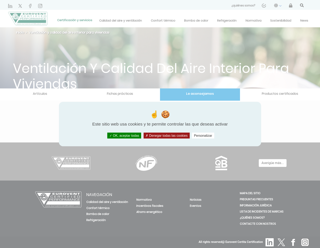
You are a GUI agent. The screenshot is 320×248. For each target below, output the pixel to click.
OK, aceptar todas (124, 135)
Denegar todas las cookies (167, 135)
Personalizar (203, 135)
